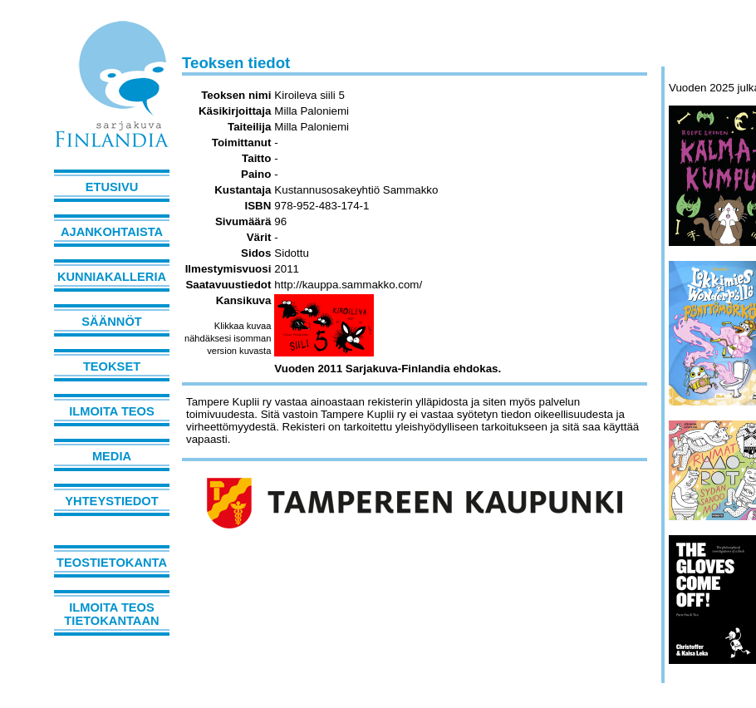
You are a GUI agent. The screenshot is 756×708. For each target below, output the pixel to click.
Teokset (111, 366)
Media (111, 456)
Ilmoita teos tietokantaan (111, 614)
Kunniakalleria (111, 276)
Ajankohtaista (112, 231)
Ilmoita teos (112, 411)
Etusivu (112, 187)
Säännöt (111, 321)
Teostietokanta (111, 562)
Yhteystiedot (111, 501)
